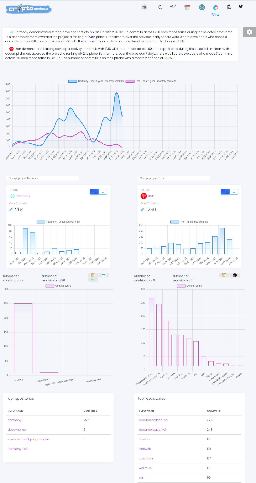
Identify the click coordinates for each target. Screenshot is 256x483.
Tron (147, 196)
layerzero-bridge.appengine (29, 439)
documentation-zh (153, 430)
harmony (14, 420)
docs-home (17, 430)
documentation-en (153, 420)
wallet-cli (145, 468)
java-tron (146, 458)
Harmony (19, 196)
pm (141, 477)
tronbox (144, 439)
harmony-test (18, 449)
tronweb (145, 449)
